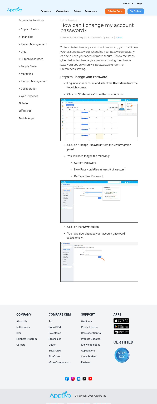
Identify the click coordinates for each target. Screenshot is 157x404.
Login (139, 3)
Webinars (86, 321)
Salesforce (55, 333)
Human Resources (31, 59)
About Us (21, 321)
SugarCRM (55, 350)
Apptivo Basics (29, 29)
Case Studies (88, 356)
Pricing (77, 11)
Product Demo (89, 327)
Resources (91, 11)
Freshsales (55, 338)
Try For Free (135, 11)
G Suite (23, 103)
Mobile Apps (26, 118)
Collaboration (28, 88)
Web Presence (28, 96)
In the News (23, 327)
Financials (26, 37)
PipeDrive (54, 356)
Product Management (33, 81)
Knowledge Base (90, 344)
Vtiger (52, 344)
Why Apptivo (63, 11)
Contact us (128, 3)
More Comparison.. (60, 362)
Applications (88, 350)
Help (62, 20)
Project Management (32, 44)
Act (51, 321)
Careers (20, 344)
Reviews (86, 362)
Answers (72, 20)
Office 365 (25, 110)
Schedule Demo (115, 11)
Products (46, 11)
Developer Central (91, 333)
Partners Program (26, 338)
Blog (19, 333)
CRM (23, 51)
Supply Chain (28, 66)
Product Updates (90, 338)
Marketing (26, 73)
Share (119, 37)
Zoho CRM (55, 327)
